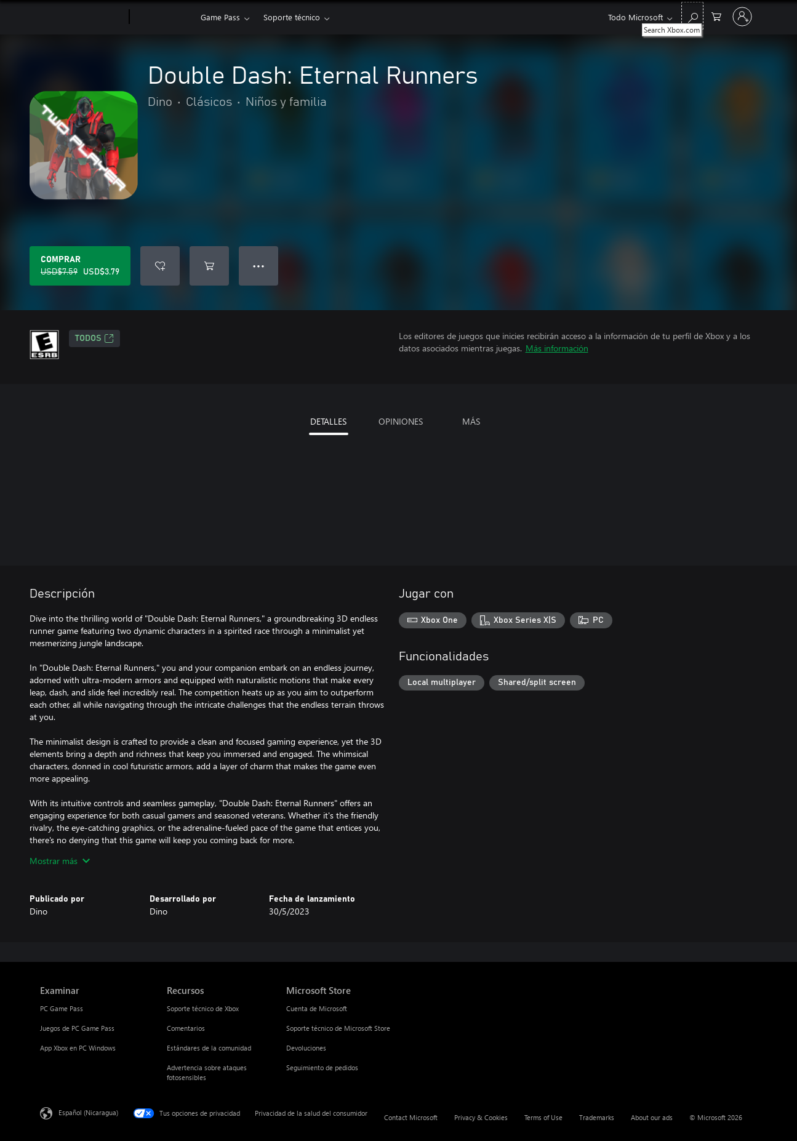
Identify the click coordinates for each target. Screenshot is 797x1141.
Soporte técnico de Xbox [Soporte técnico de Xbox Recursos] (203, 1008)
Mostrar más (60, 861)
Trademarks (596, 1117)
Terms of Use (543, 1117)
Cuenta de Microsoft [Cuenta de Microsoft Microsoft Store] (316, 1008)
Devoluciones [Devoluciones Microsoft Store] (306, 1048)
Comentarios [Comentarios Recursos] (186, 1028)
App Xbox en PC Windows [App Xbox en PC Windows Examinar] (78, 1048)
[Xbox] (163, 17)
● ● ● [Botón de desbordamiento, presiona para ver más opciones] (259, 265)
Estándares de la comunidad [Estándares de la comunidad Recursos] (209, 1048)
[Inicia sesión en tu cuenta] (742, 16)
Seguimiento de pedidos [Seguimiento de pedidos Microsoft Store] (322, 1067)
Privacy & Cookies (481, 1117)
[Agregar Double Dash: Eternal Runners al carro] (209, 266)
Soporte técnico (291, 17)
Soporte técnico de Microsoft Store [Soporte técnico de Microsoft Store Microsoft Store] (338, 1028)
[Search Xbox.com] (692, 16)
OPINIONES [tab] (400, 421)
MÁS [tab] (471, 421)
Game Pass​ (220, 17)
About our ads (652, 1117)
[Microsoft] (82, 17)
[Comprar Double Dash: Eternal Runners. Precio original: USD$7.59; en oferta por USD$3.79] (80, 266)
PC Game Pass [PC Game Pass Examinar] (61, 1008)
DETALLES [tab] (328, 421)
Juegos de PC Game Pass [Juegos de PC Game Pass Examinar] (77, 1028)
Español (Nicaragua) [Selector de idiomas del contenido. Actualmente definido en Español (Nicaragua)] (88, 1112)
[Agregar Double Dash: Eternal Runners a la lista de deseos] (160, 266)
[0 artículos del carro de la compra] (716, 15)
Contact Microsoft (411, 1117)
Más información (557, 348)
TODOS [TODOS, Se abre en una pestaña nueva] (94, 338)
